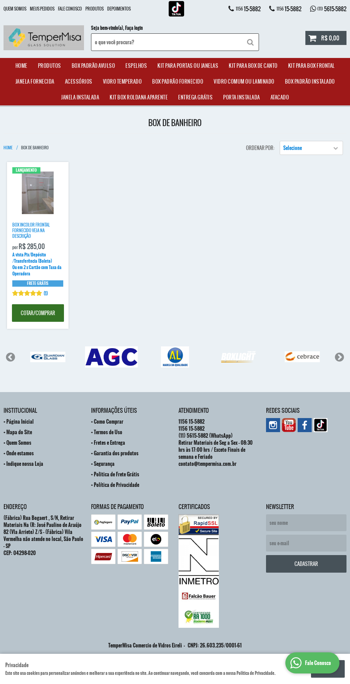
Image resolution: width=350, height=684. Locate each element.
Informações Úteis (114, 410)
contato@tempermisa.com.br (207, 464)
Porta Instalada (241, 97)
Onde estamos (20, 453)
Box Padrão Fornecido (177, 81)
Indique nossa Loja (24, 463)
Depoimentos (119, 9)
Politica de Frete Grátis (116, 474)
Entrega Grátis (195, 97)
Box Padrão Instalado (310, 81)
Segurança (104, 463)
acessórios (78, 81)
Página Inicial (20, 421)
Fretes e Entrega (109, 442)
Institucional (20, 410)
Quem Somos (15, 9)
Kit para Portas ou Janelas (187, 66)
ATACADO (280, 97)
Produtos (94, 9)
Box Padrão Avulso (93, 66)
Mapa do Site (19, 432)
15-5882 (248, 9)
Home (21, 66)
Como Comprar (108, 421)
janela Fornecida (34, 81)
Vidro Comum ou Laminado (244, 81)
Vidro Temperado (122, 81)
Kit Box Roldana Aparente (139, 97)
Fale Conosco (70, 9)
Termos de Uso (108, 432)
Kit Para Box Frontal (311, 66)
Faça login (134, 28)
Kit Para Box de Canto (253, 66)
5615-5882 (331, 9)
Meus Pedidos (42, 9)
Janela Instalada (80, 97)
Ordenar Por (259, 148)
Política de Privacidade (116, 484)
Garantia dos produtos (116, 453)
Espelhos (136, 66)
